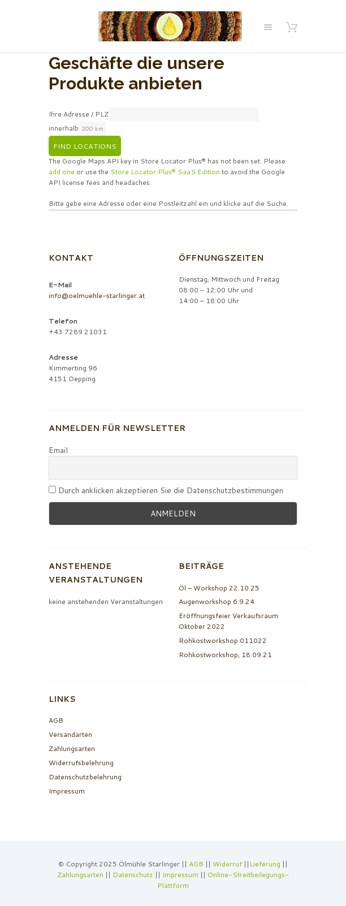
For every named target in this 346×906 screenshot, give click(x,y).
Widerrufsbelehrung (81, 762)
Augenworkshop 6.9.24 (216, 601)
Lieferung (264, 864)
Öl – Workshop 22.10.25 (219, 588)
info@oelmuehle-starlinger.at (97, 295)
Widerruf (228, 864)
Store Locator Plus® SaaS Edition (165, 171)
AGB (56, 720)
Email (58, 450)
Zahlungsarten (72, 748)
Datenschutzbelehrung (85, 777)
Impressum (67, 791)
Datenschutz (133, 874)
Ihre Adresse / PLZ (79, 114)
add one (62, 171)
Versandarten (70, 734)
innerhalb (64, 128)
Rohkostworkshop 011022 (223, 640)
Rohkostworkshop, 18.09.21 (225, 654)
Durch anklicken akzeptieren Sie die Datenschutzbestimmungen (166, 490)
